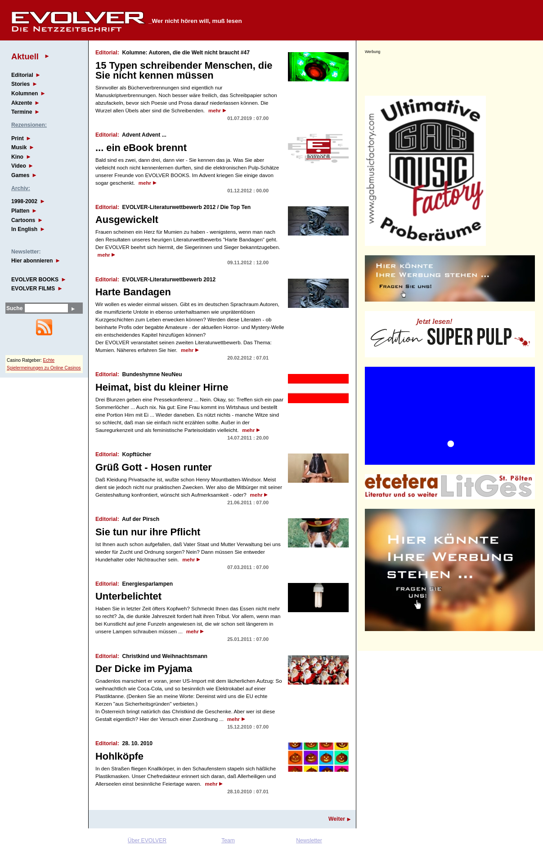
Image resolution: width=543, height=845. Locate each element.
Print (17, 138)
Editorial (22, 75)
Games (20, 175)
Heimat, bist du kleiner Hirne (161, 387)
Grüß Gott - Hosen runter (153, 467)
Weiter (336, 819)
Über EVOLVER (147, 840)
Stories (20, 84)
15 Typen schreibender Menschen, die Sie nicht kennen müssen (183, 70)
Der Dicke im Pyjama (143, 668)
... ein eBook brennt (141, 147)
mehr (214, 110)
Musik (19, 147)
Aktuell (25, 56)
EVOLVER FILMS (33, 288)
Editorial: (107, 52)
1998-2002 (24, 201)
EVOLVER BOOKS (34, 279)
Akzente (21, 103)
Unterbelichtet (128, 596)
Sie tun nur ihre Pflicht (147, 532)
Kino (17, 157)
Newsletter (309, 840)
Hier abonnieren (32, 261)
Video (18, 166)
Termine (21, 112)
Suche (14, 308)
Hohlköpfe (119, 756)
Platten (20, 211)
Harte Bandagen (133, 292)
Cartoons (23, 220)
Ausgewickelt (126, 219)
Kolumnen (24, 93)
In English (24, 229)
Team (228, 840)
